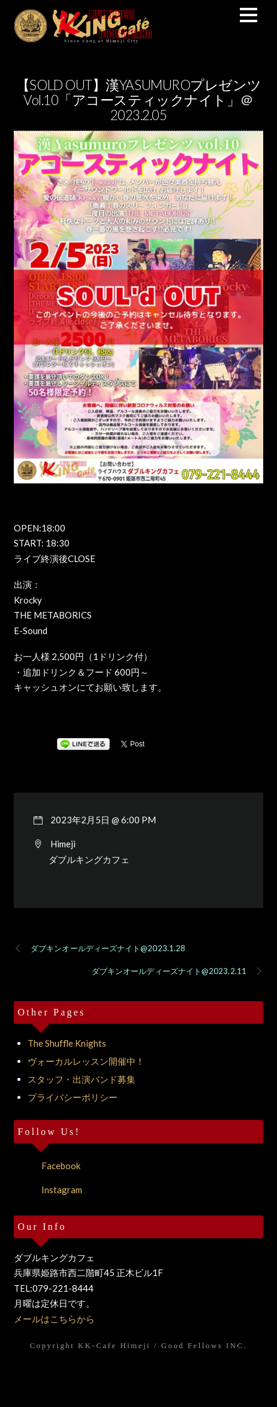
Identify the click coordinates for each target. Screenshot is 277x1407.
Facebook (47, 1165)
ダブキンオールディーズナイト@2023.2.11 (177, 971)
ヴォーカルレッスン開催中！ (86, 1061)
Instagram (48, 1189)
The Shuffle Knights (67, 1043)
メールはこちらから (54, 1318)
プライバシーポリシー (73, 1097)
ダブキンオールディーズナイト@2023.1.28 (99, 949)
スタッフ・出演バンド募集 (82, 1079)
